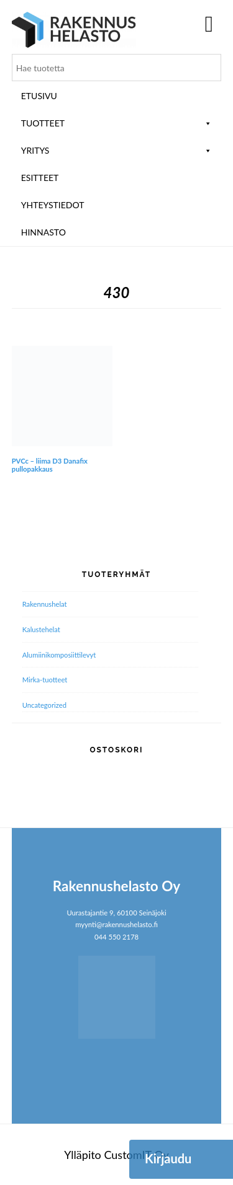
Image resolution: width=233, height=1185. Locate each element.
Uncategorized (44, 705)
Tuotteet (116, 123)
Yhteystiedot (53, 205)
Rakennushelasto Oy (74, 29)
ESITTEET (40, 177)
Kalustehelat (41, 629)
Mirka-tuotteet (45, 680)
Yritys (116, 150)
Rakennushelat (44, 604)
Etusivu (39, 95)
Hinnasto (43, 232)
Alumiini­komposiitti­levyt (59, 655)
